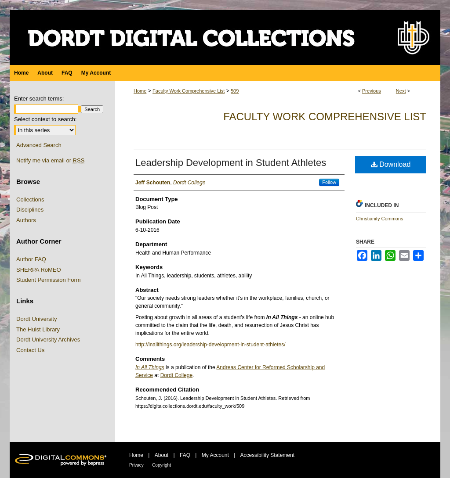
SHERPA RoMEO (38, 269)
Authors (26, 220)
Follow (329, 182)
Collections (30, 199)
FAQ (185, 455)
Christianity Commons (379, 218)
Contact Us (30, 350)
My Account (215, 455)
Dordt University (36, 319)
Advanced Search (39, 145)
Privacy (136, 465)
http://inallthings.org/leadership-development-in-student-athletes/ (210, 344)
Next (401, 90)
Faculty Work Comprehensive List (188, 90)
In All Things (149, 367)
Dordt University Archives (48, 339)
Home (140, 90)
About (161, 455)
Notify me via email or (50, 160)
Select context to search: (45, 119)
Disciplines (30, 209)
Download (391, 164)
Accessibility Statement (267, 455)
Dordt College (176, 375)
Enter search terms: (39, 98)
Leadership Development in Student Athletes (230, 162)
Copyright (161, 465)
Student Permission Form (48, 280)
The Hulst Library (38, 329)
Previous (371, 90)
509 (235, 90)
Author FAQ (31, 259)
